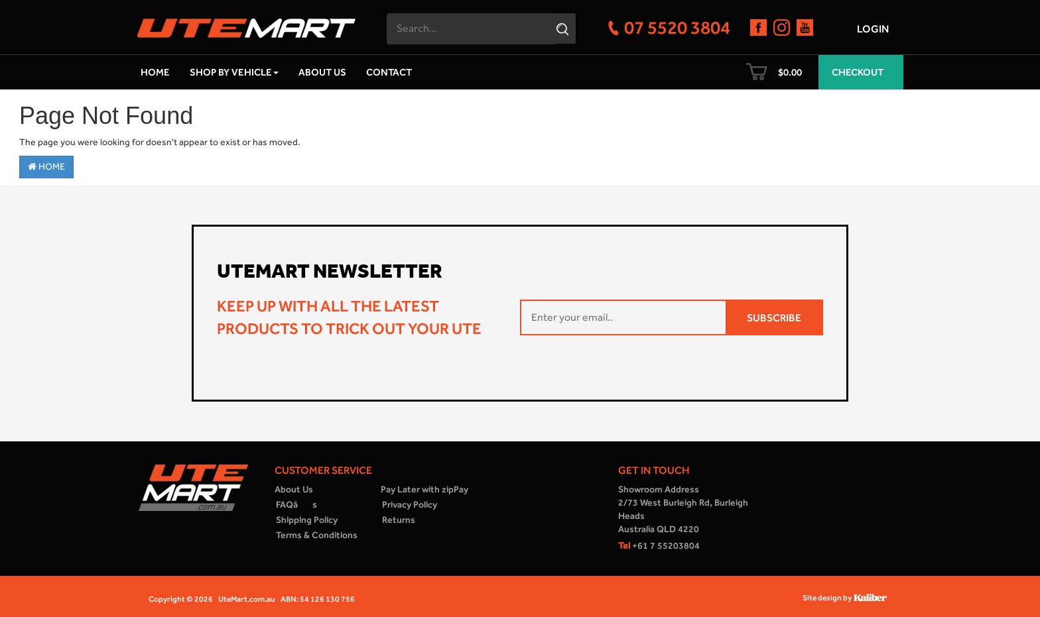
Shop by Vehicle (234, 72)
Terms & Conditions (317, 535)
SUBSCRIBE (774, 317)
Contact (389, 72)
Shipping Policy (307, 520)
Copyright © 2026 (181, 599)
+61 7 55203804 (659, 545)
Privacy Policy (409, 504)
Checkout (857, 72)
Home (155, 72)
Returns (398, 520)
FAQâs (296, 504)
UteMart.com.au (246, 599)
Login (873, 29)
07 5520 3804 (677, 27)
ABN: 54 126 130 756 (318, 599)
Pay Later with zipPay (424, 489)
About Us (322, 72)
